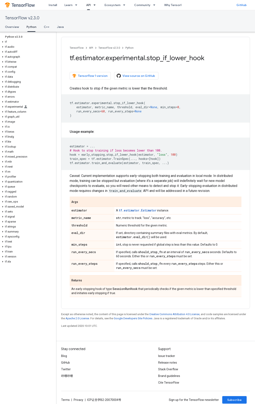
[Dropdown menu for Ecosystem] (125, 5)
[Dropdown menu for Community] (155, 5)
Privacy (78, 400)
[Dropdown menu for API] (96, 5)
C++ (46, 27)
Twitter (66, 369)
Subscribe (234, 400)
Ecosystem (112, 5)
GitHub (241, 5)
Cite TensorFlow (168, 382)
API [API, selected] (88, 5)
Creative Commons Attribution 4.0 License (174, 314)
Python (129, 47)
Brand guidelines (169, 376)
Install (53, 5)
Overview (12, 27)
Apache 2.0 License (77, 318)
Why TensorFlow (175, 5)
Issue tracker (166, 356)
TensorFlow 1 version (89, 76)
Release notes (167, 362)
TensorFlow (77, 47)
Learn (68, 5)
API (91, 47)
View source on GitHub (136, 76)
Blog (64, 356)
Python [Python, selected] (31, 27)
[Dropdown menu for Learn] (77, 5)
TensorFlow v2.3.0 (22, 18)
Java (60, 27)
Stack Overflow (168, 369)
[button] (27, 41)
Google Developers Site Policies (133, 318)
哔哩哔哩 (67, 376)
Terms (65, 400)
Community (142, 5)
